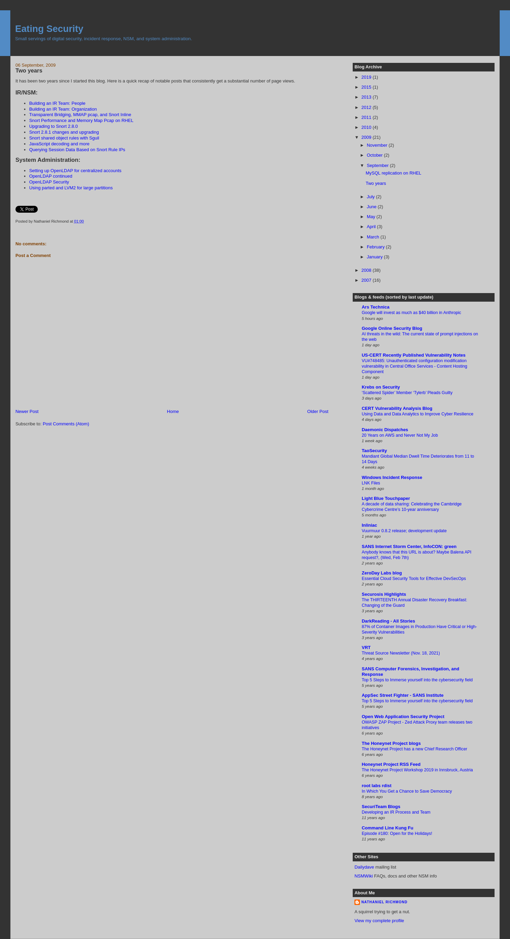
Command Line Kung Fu (387, 827)
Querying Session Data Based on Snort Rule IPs (77, 149)
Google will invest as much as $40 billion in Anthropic (411, 312)
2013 (367, 97)
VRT (366, 647)
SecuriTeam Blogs (381, 806)
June (372, 206)
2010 (367, 127)
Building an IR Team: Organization (63, 109)
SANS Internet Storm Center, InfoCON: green (409, 546)
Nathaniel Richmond (384, 902)
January (375, 256)
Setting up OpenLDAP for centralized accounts (75, 170)
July (371, 196)
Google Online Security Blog (392, 328)
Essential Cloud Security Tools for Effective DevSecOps (414, 578)
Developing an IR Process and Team (396, 812)
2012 (367, 107)
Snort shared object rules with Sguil (64, 138)
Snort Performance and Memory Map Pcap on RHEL (81, 120)
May (371, 216)
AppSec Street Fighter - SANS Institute (402, 695)
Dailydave (364, 867)
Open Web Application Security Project (403, 716)
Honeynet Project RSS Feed (391, 764)
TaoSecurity (374, 450)
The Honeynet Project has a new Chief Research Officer (414, 749)
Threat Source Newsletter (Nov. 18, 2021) (401, 653)
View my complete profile (379, 920)
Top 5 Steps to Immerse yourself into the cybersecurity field (417, 680)
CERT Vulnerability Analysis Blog (397, 408)
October (375, 155)
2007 (367, 280)
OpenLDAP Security (49, 182)
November (378, 145)
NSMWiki (363, 876)
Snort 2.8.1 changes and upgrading (64, 132)
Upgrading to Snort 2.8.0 (53, 126)
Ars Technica (375, 307)
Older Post (317, 411)
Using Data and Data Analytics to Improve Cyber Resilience (417, 414)
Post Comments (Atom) (66, 423)
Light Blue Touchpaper (386, 498)
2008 (367, 270)
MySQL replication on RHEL (393, 173)
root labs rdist (377, 785)
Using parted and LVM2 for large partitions (71, 187)
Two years (28, 70)
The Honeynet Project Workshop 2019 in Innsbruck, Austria (417, 770)
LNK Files (371, 483)
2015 (367, 87)
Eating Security (49, 28)
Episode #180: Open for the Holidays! (397, 833)
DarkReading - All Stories (388, 621)
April (372, 226)
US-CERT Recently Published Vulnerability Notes (413, 355)
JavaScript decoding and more (59, 143)
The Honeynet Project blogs (391, 743)
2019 (367, 77)
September (378, 165)
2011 (367, 117)
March (374, 236)
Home (173, 411)
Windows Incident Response (392, 477)
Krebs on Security (381, 387)
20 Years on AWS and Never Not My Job (400, 435)
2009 (367, 137)
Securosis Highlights (384, 594)
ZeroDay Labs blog (382, 572)
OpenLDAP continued (50, 176)
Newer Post (26, 411)
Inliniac (369, 525)
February (376, 246)
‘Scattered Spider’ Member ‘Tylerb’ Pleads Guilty (407, 392)
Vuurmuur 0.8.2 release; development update (404, 530)
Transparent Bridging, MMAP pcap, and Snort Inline (80, 114)
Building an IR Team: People (57, 103)
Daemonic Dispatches (385, 429)
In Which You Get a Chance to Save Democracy (407, 791)
